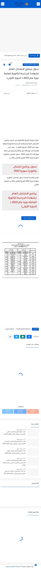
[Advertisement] (20, 30)
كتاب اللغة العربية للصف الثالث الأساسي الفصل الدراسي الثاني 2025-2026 (14, 463)
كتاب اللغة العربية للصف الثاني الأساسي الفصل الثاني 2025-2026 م (15, 433)
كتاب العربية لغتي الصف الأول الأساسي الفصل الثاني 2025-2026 (15, 452)
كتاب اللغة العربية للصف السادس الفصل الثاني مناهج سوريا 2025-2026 (14, 443)
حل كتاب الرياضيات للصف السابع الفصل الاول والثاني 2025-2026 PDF (15, 472)
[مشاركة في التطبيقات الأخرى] (10, 337)
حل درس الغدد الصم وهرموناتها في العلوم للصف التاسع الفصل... (14, 55)
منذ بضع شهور (20, 429)
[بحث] (2, 4)
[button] (29, 337)
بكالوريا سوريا (10, 329)
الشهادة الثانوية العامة (30, 64)
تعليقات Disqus (7, 411)
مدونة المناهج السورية (13, 566)
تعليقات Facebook (20, 411)
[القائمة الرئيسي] (38, 4)
